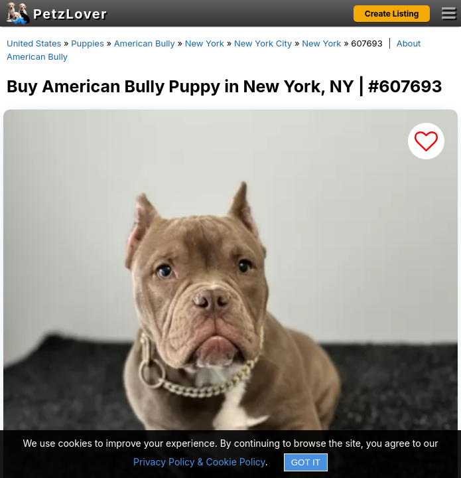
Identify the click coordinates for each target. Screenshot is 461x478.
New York (204, 43)
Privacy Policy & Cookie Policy (199, 461)
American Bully (144, 43)
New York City (263, 43)
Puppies (87, 43)
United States (34, 43)
